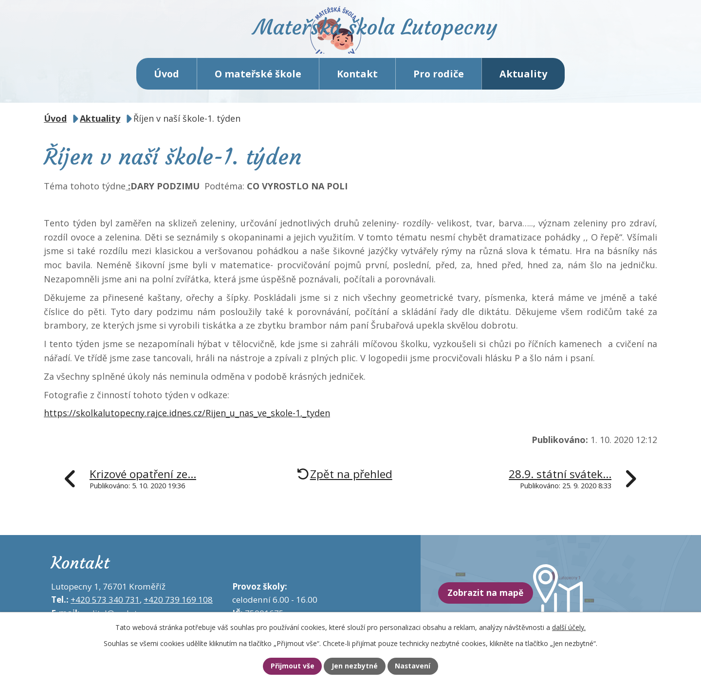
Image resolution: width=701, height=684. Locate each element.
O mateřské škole (258, 82)
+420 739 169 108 (178, 608)
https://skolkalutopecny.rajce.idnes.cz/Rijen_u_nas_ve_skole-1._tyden (187, 422)
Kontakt (357, 82)
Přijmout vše (285, 666)
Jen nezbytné (354, 666)
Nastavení (420, 666)
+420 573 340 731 (105, 608)
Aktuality (523, 82)
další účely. (569, 625)
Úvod (166, 82)
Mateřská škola (392, 36)
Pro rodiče (438, 82)
